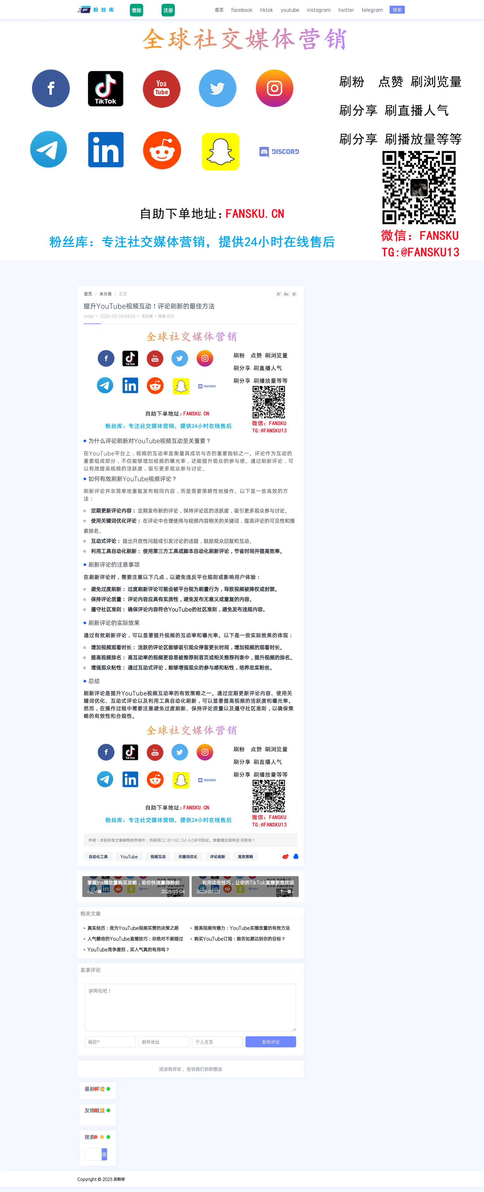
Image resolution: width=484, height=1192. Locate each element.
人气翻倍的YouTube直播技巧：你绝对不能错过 (135, 939)
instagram (319, 10)
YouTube (129, 856)
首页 (219, 10)
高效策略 (245, 856)
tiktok (266, 10)
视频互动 (158, 856)
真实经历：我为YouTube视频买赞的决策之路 (133, 928)
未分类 (105, 294)
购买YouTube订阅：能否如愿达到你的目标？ (239, 939)
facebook (241, 10)
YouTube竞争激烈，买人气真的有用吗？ (128, 949)
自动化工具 (98, 856)
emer (89, 315)
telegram (372, 10)
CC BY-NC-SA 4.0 (177, 840)
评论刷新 (217, 856)
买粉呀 (246, 840)
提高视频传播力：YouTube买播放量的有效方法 (242, 928)
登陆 (136, 10)
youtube (290, 10)
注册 (168, 10)
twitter (346, 10)
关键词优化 (187, 856)
